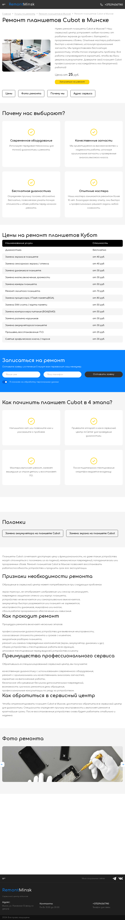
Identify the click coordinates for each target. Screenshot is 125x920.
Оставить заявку (103, 374)
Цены (8, 93)
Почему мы (58, 93)
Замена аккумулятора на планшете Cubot (32, 533)
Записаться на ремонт (72, 82)
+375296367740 (114, 4)
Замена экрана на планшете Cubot (92, 533)
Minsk (17, 890)
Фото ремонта (32, 93)
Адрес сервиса (84, 93)
